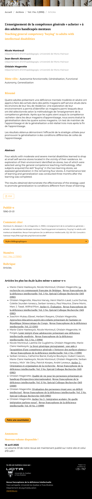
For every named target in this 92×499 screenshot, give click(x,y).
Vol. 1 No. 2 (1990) (36, 12)
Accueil (8, 12)
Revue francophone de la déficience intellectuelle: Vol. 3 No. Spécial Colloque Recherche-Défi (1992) (48, 293)
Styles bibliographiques (16, 241)
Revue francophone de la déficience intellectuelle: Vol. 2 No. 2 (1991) (46, 352)
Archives (20, 12)
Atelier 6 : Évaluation (51, 306)
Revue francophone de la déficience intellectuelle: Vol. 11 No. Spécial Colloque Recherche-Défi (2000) (46, 382)
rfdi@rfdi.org (11, 491)
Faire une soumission (18, 420)
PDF (10, 196)
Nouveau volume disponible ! (21, 439)
